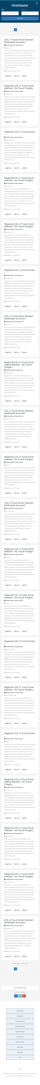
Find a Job (20, 18)
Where (23, 10)
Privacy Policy (29, 1075)
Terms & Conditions (20, 1075)
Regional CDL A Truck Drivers (19, 133)
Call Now (24, 76)
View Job (16, 76)
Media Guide (10, 1075)
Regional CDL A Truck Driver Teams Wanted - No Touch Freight (19, 365)
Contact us (34, 1073)
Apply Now (8, 76)
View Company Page (20, 988)
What (2, 10)
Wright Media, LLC (8, 1073)
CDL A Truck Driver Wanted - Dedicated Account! (19, 41)
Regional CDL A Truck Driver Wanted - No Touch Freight (19, 87)
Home (20, 1069)
